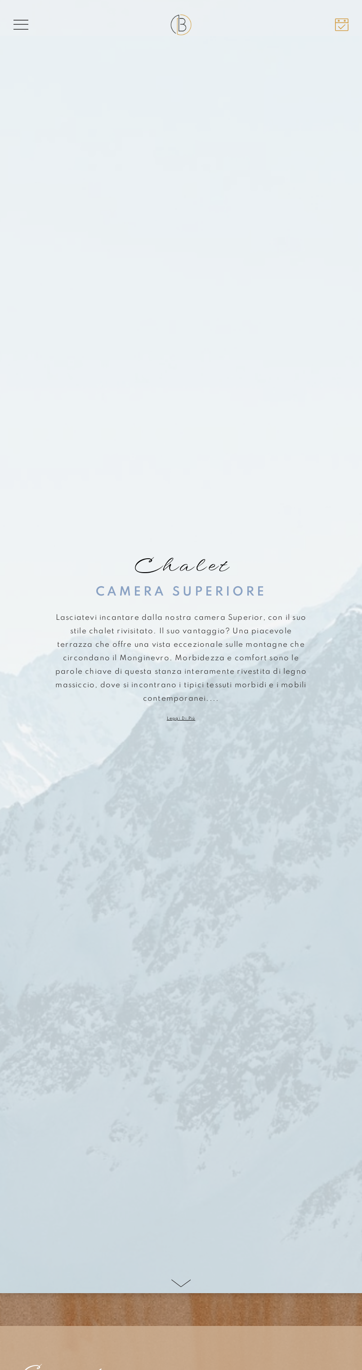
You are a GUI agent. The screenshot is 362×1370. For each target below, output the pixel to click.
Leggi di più (181, 718)
